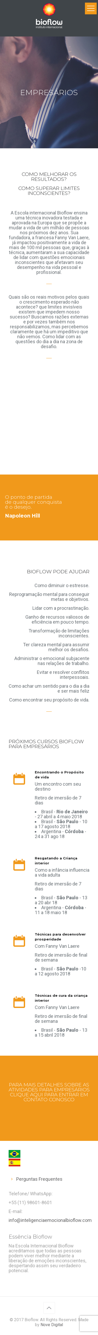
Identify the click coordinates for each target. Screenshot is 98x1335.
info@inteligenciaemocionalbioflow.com (50, 1220)
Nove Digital (52, 1324)
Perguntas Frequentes (39, 1179)
